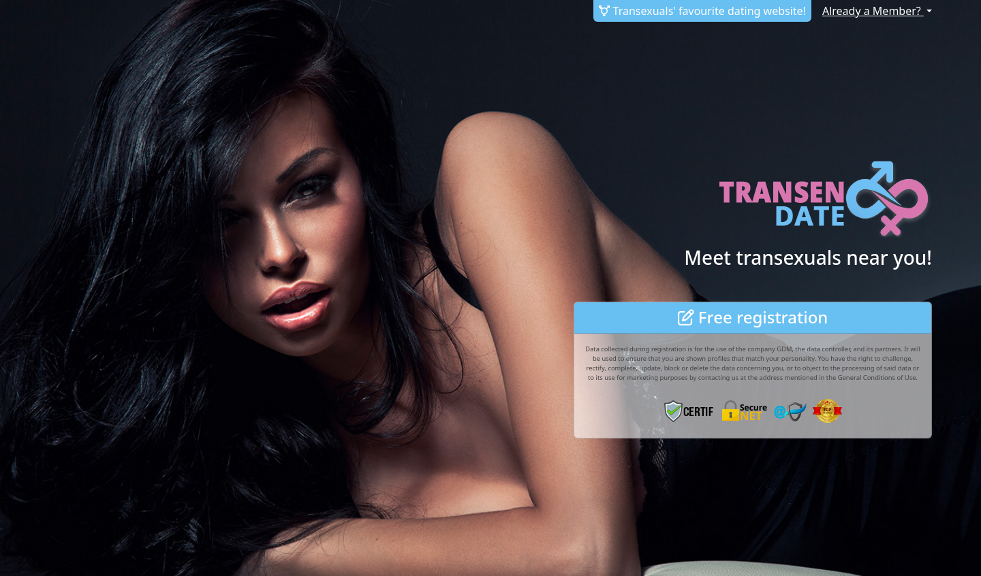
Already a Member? (873, 10)
